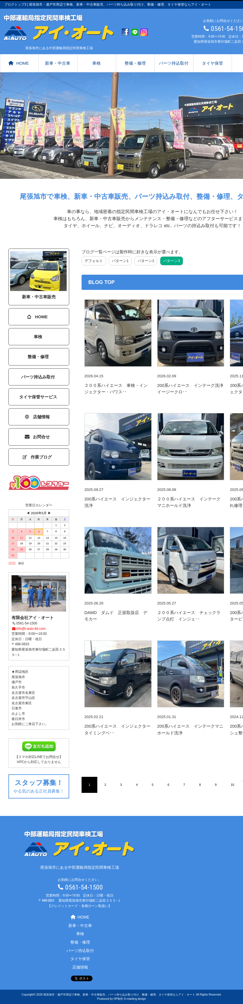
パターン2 (146, 261)
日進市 (17, 708)
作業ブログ (37, 457)
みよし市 (18, 714)
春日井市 (18, 719)
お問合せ (37, 436)
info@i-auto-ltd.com (29, 629)
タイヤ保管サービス (38, 396)
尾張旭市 (18, 677)
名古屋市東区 (22, 703)
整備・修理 (135, 63)
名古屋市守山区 (23, 698)
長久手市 (18, 687)
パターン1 (120, 261)
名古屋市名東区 (23, 693)
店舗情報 (37, 416)
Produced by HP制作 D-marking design (121, 998)
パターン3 (171, 261)
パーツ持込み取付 (38, 376)
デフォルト (94, 261)
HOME (18, 63)
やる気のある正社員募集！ (39, 785)
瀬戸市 (17, 682)
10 (232, 784)
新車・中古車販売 (38, 275)
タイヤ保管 (212, 63)
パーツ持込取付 (173, 63)
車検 (96, 63)
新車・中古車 (57, 63)
